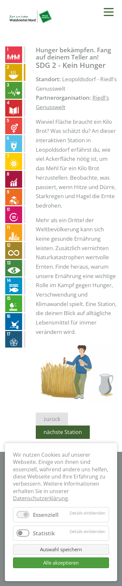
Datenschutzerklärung (40, 498)
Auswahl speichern (61, 549)
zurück (52, 419)
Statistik (44, 533)
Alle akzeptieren (61, 562)
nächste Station (63, 432)
